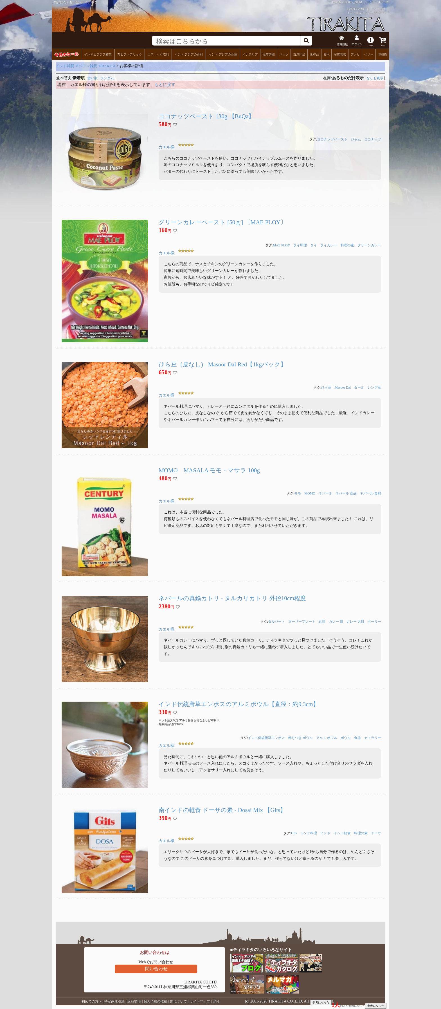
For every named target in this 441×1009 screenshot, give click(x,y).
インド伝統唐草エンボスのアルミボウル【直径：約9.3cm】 (239, 703)
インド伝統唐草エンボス (266, 738)
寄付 (216, 1001)
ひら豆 (326, 387)
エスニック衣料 (158, 53)
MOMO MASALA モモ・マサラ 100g (209, 469)
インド (325, 833)
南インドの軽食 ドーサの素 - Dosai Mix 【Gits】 (222, 809)
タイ (313, 245)
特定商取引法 (114, 1001)
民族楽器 (268, 53)
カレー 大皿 (355, 621)
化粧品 (314, 53)
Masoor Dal (343, 387)
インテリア (250, 53)
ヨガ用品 (299, 53)
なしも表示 (374, 78)
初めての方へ (92, 1001)
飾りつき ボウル (300, 738)
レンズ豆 (374, 387)
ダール (359, 387)
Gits (294, 833)
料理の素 (347, 245)
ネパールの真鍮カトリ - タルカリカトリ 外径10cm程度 (232, 597)
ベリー (368, 53)
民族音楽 (340, 53)
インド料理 (308, 833)
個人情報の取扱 (155, 1001)
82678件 (383, 2)
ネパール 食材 (370, 493)
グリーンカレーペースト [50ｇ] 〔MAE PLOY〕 (222, 221)
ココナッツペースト (332, 139)
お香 (326, 53)
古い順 (92, 78)
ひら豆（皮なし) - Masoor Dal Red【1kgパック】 (222, 363)
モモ (297, 493)
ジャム (356, 139)
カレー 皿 (336, 621)
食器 (357, 738)
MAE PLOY (281, 245)
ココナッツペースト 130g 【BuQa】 (207, 115)
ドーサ (376, 833)
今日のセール (66, 53)
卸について (178, 1001)
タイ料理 (300, 245)
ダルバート (276, 621)
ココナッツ (372, 139)
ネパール (325, 493)
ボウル (346, 738)
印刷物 (382, 53)
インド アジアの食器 (223, 53)
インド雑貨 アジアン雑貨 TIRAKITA (86, 65)
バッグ (284, 53)
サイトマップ (200, 1001)
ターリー (374, 621)
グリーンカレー (369, 245)
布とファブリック (129, 53)
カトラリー (372, 738)
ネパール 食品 (346, 493)
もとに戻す (165, 84)
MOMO (309, 493)
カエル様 (166, 147)
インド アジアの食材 (188, 53)
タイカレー (328, 245)
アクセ (355, 53)
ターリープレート (301, 621)
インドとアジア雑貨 (98, 53)
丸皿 (322, 621)
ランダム (107, 78)
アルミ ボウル (326, 738)
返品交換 (134, 1001)
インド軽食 (342, 833)
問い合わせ (156, 968)
